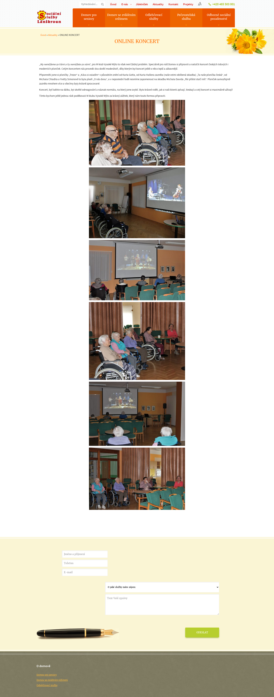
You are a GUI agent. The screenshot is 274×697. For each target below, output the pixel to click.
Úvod (113, 4)
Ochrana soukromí (48, 690)
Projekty (188, 4)
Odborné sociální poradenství (218, 17)
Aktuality (158, 4)
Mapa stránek (45, 677)
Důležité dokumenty (100, 657)
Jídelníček (142, 4)
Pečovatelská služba (186, 17)
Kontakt (173, 4)
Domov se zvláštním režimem (121, 17)
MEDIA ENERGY (216, 677)
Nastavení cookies (80, 677)
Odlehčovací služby (153, 17)
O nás (124, 4)
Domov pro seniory (89, 17)
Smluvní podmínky (67, 690)
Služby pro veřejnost (100, 651)
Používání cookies (61, 677)
